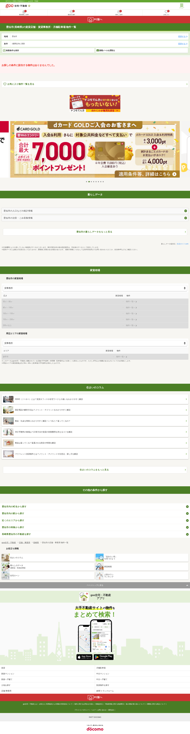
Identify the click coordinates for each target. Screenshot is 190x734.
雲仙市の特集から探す (13, 527)
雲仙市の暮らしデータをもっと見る (94, 232)
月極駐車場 (101, 668)
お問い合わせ (101, 710)
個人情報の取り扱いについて (135, 704)
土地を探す (6, 685)
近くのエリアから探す (13, 520)
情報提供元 (99, 704)
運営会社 (111, 710)
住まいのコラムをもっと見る (94, 469)
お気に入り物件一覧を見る (18, 84)
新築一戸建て (6, 679)
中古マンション (102, 674)
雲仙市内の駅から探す (13, 513)
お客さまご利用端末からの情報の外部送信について (55, 704)
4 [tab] (93, 181)
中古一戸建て (101, 679)
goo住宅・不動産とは (30, 704)
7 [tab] (101, 181)
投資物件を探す (102, 685)
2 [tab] (89, 181)
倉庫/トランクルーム (105, 691)
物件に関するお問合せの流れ (83, 704)
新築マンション (7, 674)
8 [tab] (103, 181)
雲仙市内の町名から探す (14, 506)
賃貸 (3, 668)
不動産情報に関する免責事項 (114, 704)
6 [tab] (98, 181)
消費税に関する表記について (156, 704)
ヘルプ (93, 710)
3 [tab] (91, 181)
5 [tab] (96, 181)
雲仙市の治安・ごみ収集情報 (18, 218)
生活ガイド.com (182, 244)
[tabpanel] (95, 150)
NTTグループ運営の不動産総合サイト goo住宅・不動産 (22, 1)
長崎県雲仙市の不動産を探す (16, 534)
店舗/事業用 (6, 691)
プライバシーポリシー (81, 710)
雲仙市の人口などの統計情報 (18, 211)
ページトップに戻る (95, 585)
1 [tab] (86, 181)
